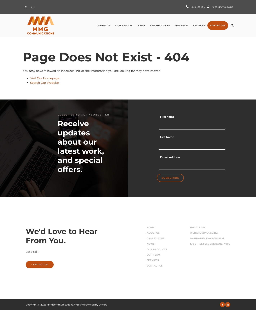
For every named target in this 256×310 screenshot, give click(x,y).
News (141, 25)
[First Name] (192, 125)
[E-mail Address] (192, 165)
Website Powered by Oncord (90, 304)
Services (199, 25)
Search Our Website (44, 82)
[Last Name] (192, 145)
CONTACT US (34, 263)
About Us (104, 25)
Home (150, 227)
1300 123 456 (197, 227)
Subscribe (170, 177)
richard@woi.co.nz (204, 233)
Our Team (181, 25)
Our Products (160, 25)
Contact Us (218, 25)
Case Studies (124, 25)
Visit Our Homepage (44, 78)
